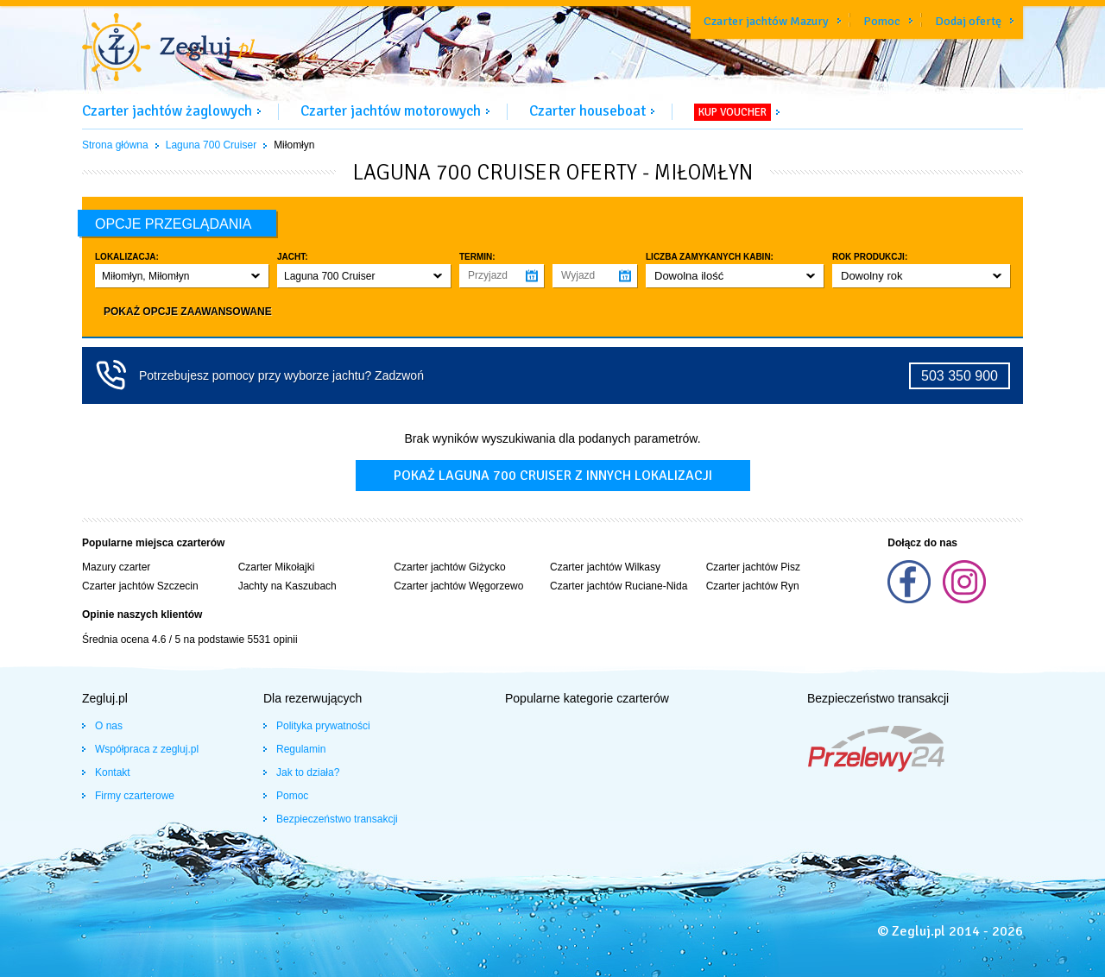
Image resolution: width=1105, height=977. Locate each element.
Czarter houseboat (587, 111)
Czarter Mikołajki (276, 567)
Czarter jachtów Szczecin (140, 586)
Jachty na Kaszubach (287, 586)
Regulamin (300, 749)
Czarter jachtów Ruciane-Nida (618, 586)
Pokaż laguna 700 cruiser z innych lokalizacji (553, 475)
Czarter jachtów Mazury (766, 21)
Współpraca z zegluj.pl (147, 749)
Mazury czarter (116, 567)
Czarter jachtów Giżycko (449, 567)
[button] (181, 275)
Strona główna (115, 145)
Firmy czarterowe (134, 796)
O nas (109, 726)
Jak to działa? (307, 772)
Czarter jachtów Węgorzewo (458, 586)
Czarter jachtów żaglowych (167, 111)
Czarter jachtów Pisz (753, 567)
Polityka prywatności (323, 726)
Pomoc (881, 21)
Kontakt (112, 772)
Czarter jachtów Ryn (752, 586)
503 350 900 (959, 376)
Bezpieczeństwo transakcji (337, 819)
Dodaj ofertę (968, 21)
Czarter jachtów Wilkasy (605, 567)
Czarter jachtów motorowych (390, 111)
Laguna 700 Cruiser (211, 145)
